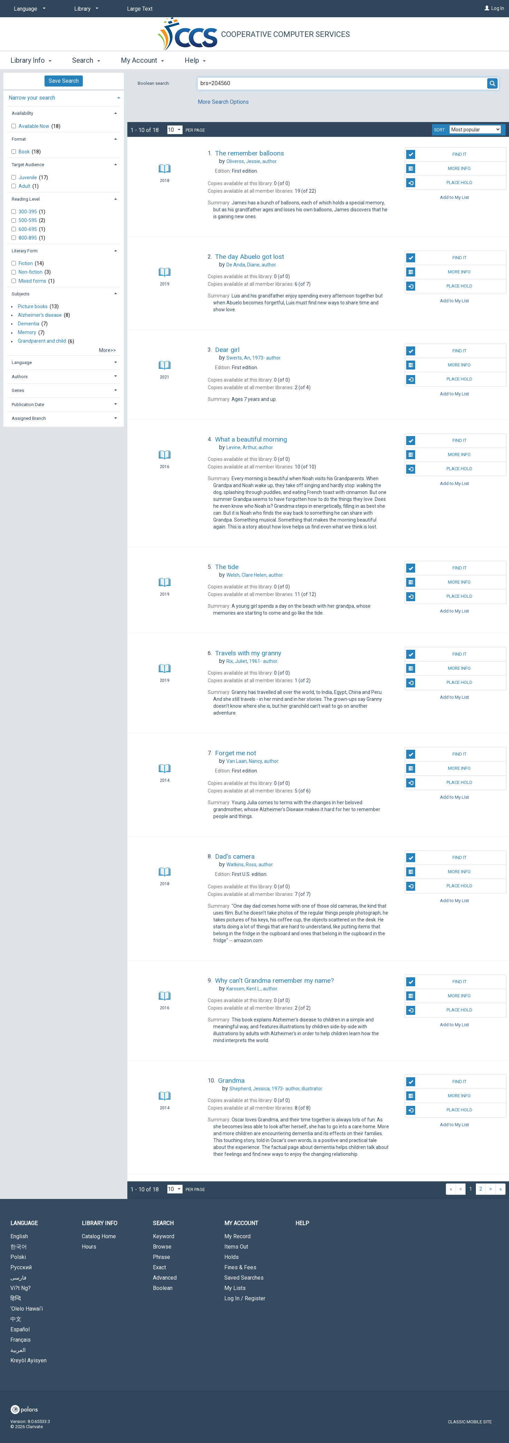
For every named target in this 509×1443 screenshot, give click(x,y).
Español (20, 1329)
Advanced (165, 1277)
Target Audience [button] (28, 164)
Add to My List (454, 197)
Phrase (161, 1257)
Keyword (163, 1236)
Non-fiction (31, 272)
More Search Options (223, 102)
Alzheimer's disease (40, 315)
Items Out (236, 1246)
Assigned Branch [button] (29, 418)
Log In (497, 8)
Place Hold (439, 182)
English (19, 1236)
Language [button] (22, 362)
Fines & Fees (240, 1267)
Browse (162, 1246)
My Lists (235, 1288)
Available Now (34, 126)
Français (20, 1339)
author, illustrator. (276, 1088)
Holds (231, 1257)
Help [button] (195, 60)
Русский (21, 1267)
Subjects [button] (20, 293)
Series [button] (18, 390)
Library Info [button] (30, 60)
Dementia (28, 323)
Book (25, 151)
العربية (18, 1350)
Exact (159, 1267)
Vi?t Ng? (20, 1288)
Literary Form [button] (25, 250)
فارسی (18, 1277)
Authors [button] (20, 376)
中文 (15, 1319)
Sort (439, 130)
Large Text (140, 9)
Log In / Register (244, 1298)
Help (302, 1223)
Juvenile (28, 177)
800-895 (28, 238)
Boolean (163, 1288)
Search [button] (86, 60)
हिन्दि (15, 1298)
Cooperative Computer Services (285, 34)
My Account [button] (142, 60)
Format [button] (19, 139)
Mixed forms (33, 281)
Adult (25, 186)
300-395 (28, 211)
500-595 (28, 220)
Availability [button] (22, 113)
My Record (237, 1236)
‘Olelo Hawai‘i (26, 1308)
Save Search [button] (64, 81)
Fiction (26, 263)
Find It (436, 154)
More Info (438, 168)
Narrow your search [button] (32, 97)
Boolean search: (154, 83)
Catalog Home (99, 1236)
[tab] (63, 97)
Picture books (33, 306)
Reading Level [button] (26, 199)
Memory (27, 332)
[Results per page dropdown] (175, 129)
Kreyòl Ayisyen (28, 1360)
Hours (89, 1246)
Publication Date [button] (28, 404)
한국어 (18, 1246)
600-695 (28, 229)
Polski (18, 1257)
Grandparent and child (42, 341)
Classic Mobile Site (470, 1421)
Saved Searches (244, 1277)
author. (251, 161)
